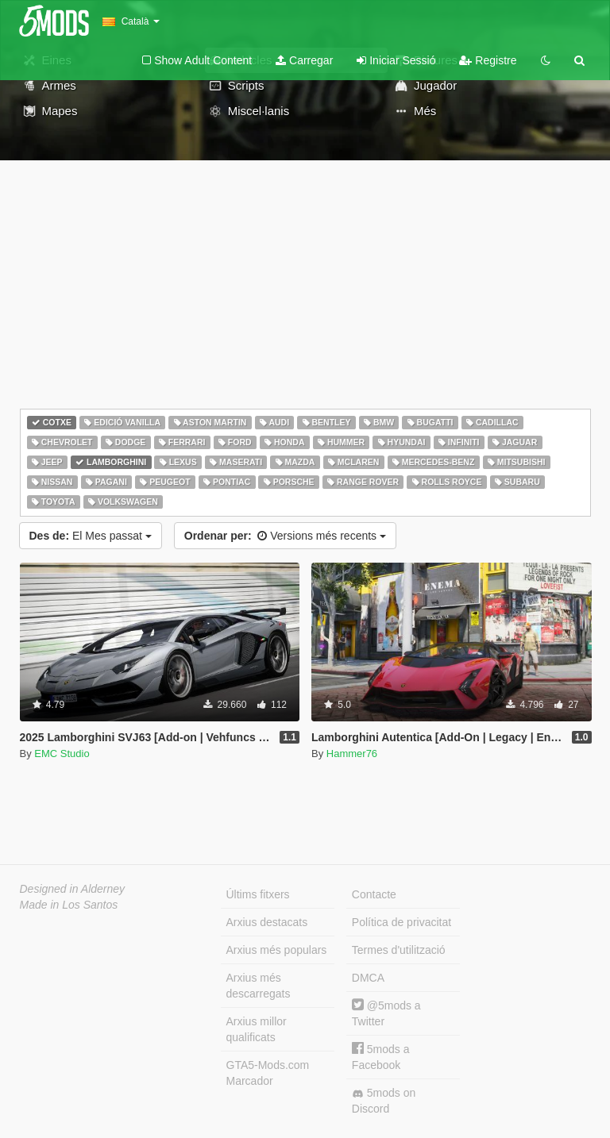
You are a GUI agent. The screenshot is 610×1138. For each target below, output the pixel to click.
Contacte (374, 894)
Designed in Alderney (72, 888)
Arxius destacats (267, 922)
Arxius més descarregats (258, 985)
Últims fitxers (258, 894)
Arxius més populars (276, 950)
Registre (487, 60)
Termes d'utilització (399, 950)
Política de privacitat (401, 922)
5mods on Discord (383, 1100)
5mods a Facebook (381, 1056)
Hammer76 (351, 753)
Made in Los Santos (69, 904)
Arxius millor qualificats (256, 1029)
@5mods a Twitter (386, 1013)
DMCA (368, 977)
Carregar (304, 60)
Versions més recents (285, 535)
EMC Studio (61, 753)
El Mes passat (90, 535)
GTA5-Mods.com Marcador (268, 1073)
